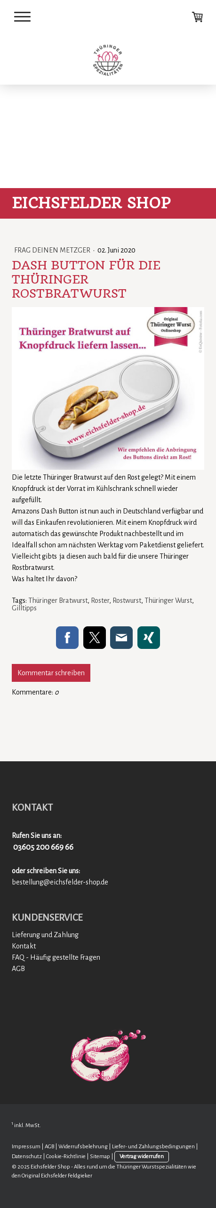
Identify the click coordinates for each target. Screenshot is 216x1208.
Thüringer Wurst (168, 600)
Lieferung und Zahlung (45, 935)
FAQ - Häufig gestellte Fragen (56, 957)
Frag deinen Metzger (53, 250)
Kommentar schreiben (51, 673)
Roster (100, 600)
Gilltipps (24, 608)
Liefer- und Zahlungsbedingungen (153, 1147)
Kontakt (24, 946)
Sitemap (100, 1156)
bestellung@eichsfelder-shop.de (60, 882)
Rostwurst (126, 600)
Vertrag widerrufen (142, 1156)
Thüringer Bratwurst (58, 600)
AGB (18, 968)
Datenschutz (27, 1156)
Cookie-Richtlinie (66, 1156)
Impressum (26, 1147)
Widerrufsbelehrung (83, 1147)
